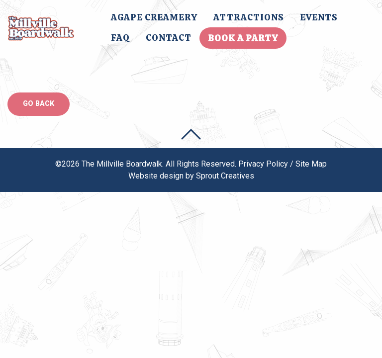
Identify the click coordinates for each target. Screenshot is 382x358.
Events (319, 17)
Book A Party (243, 38)
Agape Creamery (154, 17)
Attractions (248, 17)
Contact (168, 37)
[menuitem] (154, 17)
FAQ (120, 37)
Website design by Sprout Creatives (191, 175)
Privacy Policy (263, 164)
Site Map (311, 164)
